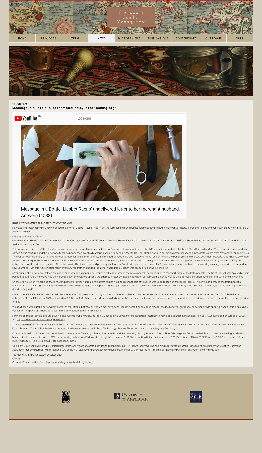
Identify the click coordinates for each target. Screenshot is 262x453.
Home (22, 38)
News (102, 38)
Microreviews (129, 38)
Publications (158, 38)
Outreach (213, 38)
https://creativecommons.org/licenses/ (109, 349)
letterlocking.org (37, 227)
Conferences (186, 38)
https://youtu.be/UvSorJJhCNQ (44, 354)
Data (239, 38)
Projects (48, 38)
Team (75, 38)
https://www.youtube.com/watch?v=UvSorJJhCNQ (42, 222)
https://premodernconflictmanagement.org (41, 319)
